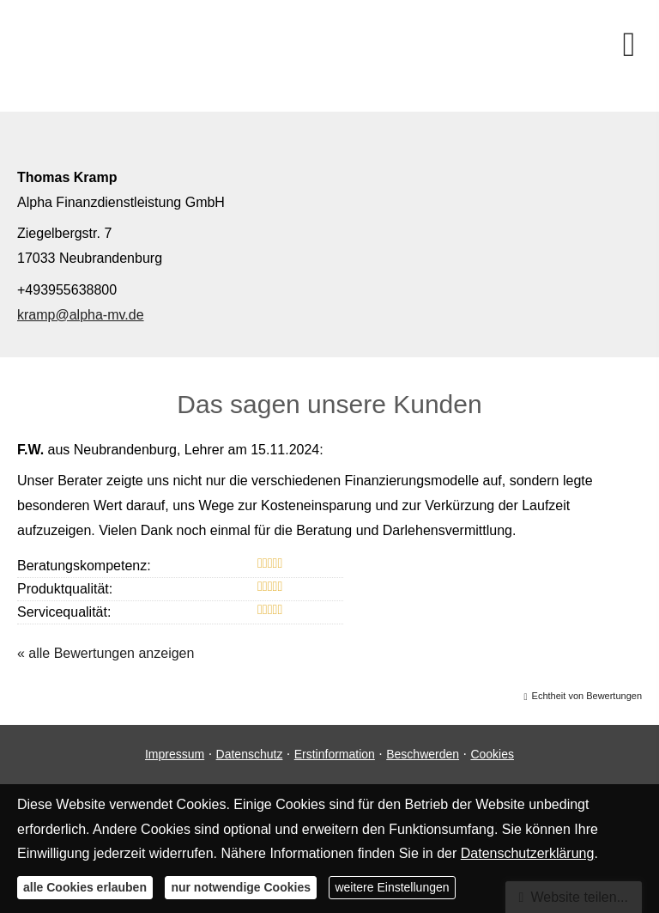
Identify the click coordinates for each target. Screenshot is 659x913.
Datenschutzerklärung (528, 853)
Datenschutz (249, 754)
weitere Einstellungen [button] (392, 887)
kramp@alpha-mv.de (80, 314)
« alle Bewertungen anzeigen (105, 653)
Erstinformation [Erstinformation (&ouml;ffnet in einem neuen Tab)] (334, 754)
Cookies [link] (492, 754)
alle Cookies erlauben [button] (85, 887)
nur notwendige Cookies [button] (241, 887)
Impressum (174, 754)
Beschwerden (422, 754)
